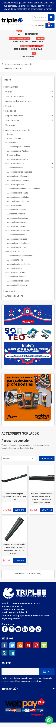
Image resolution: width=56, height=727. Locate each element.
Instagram (4, 653)
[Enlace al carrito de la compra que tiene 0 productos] (50, 25)
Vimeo (44, 645)
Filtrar (47, 458)
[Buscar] (43, 17)
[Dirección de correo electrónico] (20, 671)
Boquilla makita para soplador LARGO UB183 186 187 (14, 497)
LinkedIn (12, 653)
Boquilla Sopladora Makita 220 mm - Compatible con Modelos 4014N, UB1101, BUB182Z (14, 548)
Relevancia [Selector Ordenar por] (7, 458)
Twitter (12, 645)
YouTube (28, 645)
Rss (20, 645)
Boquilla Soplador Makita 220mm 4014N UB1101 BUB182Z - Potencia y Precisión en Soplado (41, 498)
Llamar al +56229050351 (14, 609)
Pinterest (36, 645)
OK (46, 671)
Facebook (4, 645)
